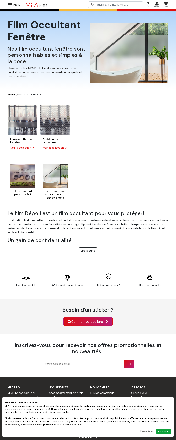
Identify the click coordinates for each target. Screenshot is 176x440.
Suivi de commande (102, 393)
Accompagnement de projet (67, 393)
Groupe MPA (139, 393)
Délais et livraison (142, 397)
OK (129, 364)
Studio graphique (59, 397)
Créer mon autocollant (88, 321)
